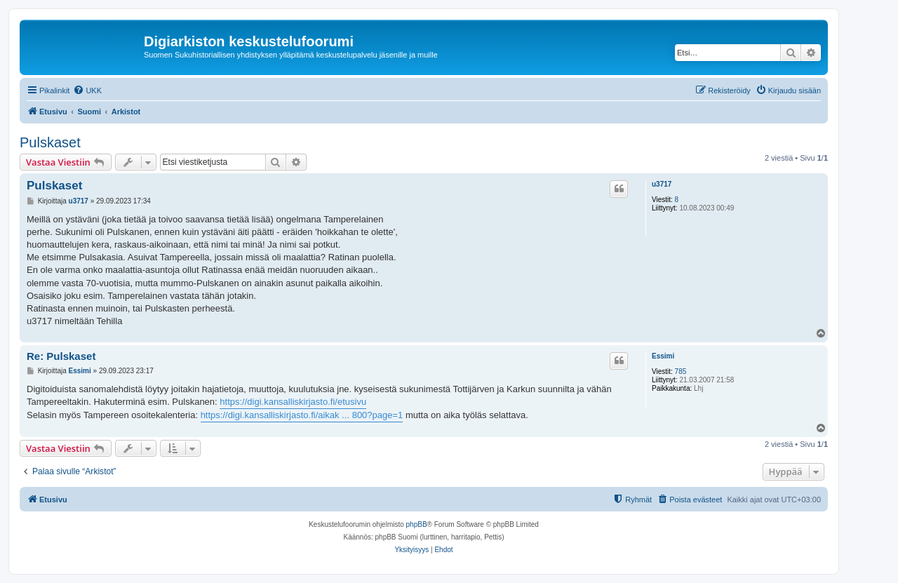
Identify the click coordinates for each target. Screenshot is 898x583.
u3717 (661, 184)
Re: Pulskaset (61, 356)
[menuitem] (87, 90)
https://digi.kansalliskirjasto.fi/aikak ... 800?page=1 (302, 415)
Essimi (663, 356)
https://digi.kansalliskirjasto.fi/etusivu (293, 401)
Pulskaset (50, 142)
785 (681, 371)
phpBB (416, 524)
